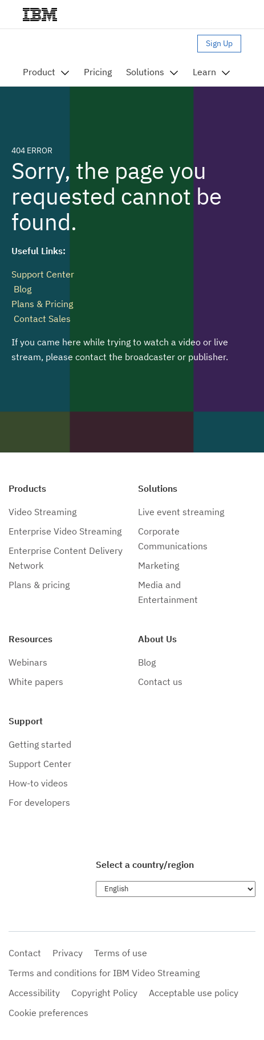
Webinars (28, 662)
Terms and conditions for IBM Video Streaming (104, 972)
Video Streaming (42, 511)
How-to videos (38, 783)
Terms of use (120, 953)
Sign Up (219, 43)
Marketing (158, 565)
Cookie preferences (48, 1012)
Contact (25, 953)
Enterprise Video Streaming (65, 531)
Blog (21, 289)
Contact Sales (41, 318)
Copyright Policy (104, 992)
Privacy (67, 953)
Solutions (145, 72)
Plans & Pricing (42, 303)
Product (39, 72)
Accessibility (34, 992)
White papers (36, 681)
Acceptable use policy (193, 992)
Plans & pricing (39, 584)
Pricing (98, 72)
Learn (204, 72)
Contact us (160, 681)
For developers (39, 802)
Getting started (40, 744)
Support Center (42, 274)
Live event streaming (181, 511)
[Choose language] (175, 889)
